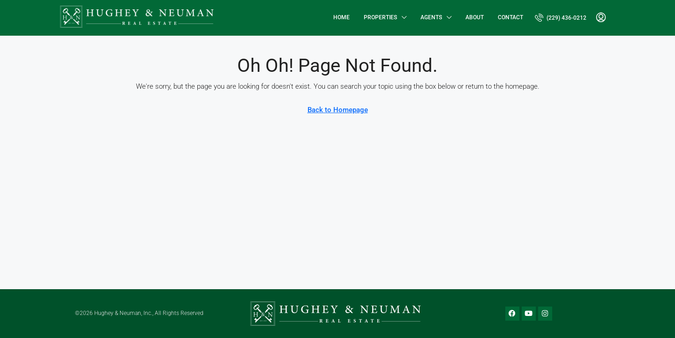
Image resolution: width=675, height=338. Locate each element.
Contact (510, 17)
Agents (431, 17)
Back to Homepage (338, 110)
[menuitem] (560, 18)
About (474, 17)
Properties (380, 17)
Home (341, 17)
